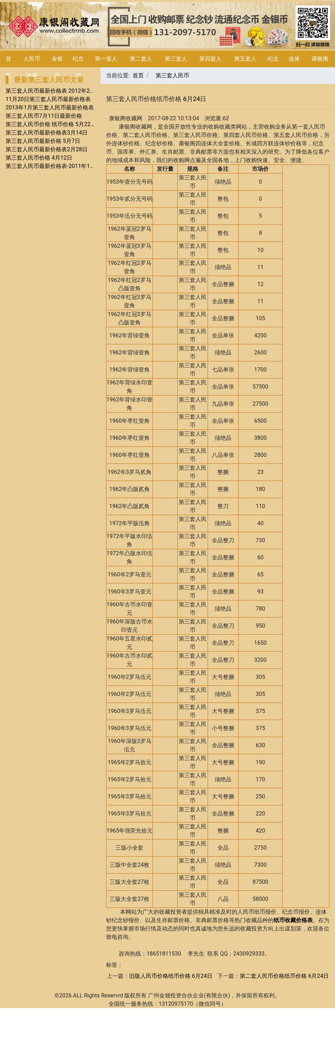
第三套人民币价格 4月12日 (39, 157)
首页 (138, 75)
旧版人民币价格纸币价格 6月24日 (171, 976)
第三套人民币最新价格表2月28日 (47, 149)
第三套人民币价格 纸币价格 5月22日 (51, 124)
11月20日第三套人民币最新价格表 (48, 99)
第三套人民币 (172, 75)
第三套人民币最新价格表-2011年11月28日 (58, 166)
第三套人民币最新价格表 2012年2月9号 (55, 90)
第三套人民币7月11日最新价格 (44, 116)
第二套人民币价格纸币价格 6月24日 (284, 976)
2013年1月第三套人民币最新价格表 (50, 107)
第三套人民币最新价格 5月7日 (43, 141)
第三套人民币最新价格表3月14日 (47, 132)
